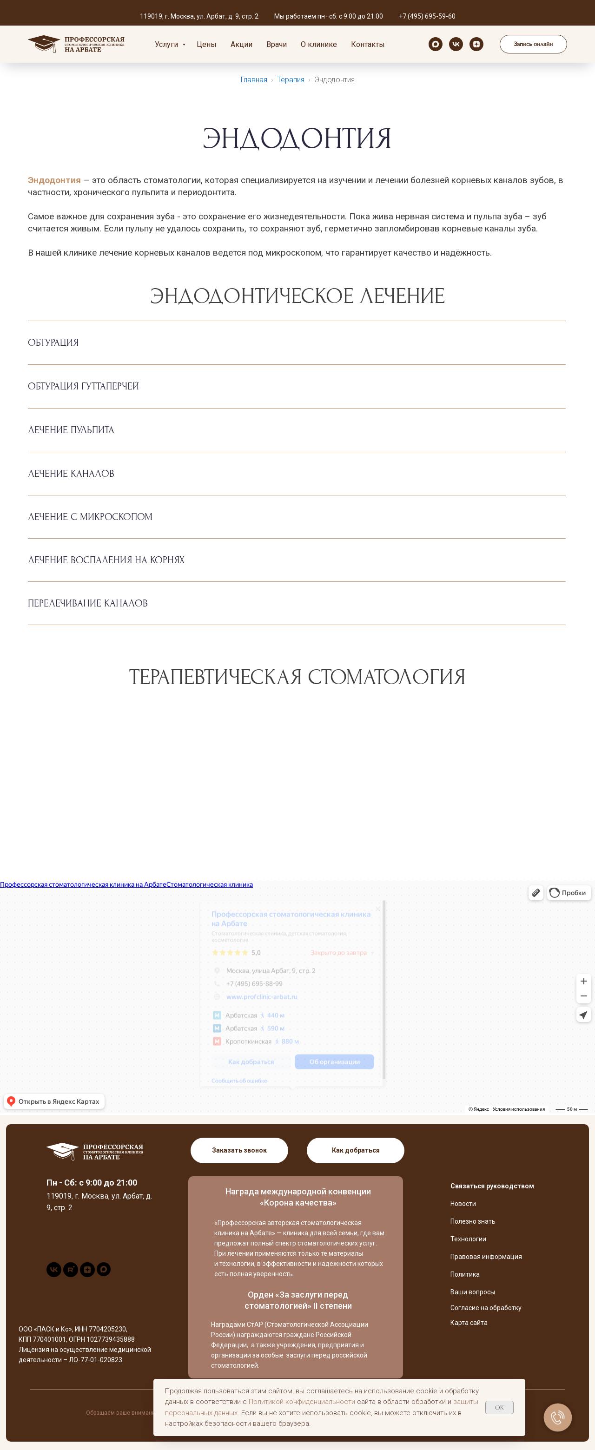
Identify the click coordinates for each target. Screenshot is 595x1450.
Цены (207, 44)
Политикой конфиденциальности (302, 1401)
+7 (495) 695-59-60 (427, 16)
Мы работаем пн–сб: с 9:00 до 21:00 (328, 16)
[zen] (476, 44)
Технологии (468, 1239)
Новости (463, 1203)
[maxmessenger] (436, 44)
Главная (254, 79)
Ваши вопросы (472, 1292)
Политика (465, 1274)
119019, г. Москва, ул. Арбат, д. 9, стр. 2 (199, 16)
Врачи (276, 44)
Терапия (290, 79)
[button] (533, 44)
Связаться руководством (492, 1186)
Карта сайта (469, 1322)
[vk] (456, 44)
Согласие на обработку (486, 1308)
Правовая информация (486, 1256)
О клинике (319, 44)
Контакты (368, 44)
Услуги (167, 44)
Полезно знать (473, 1221)
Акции (241, 44)
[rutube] (70, 1275)
